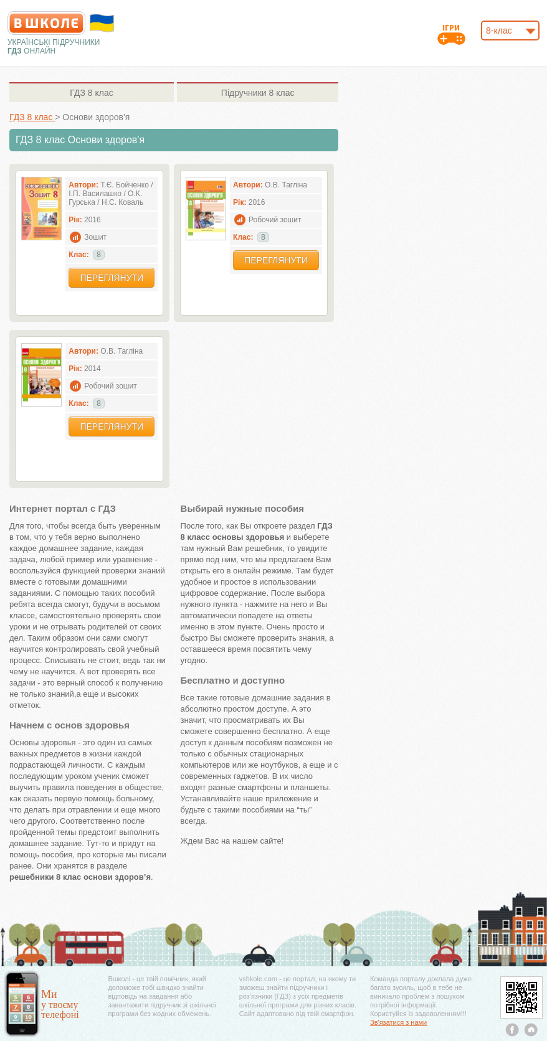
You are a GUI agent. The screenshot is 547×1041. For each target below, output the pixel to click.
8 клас (91, 93)
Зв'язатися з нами (398, 1022)
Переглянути (111, 278)
